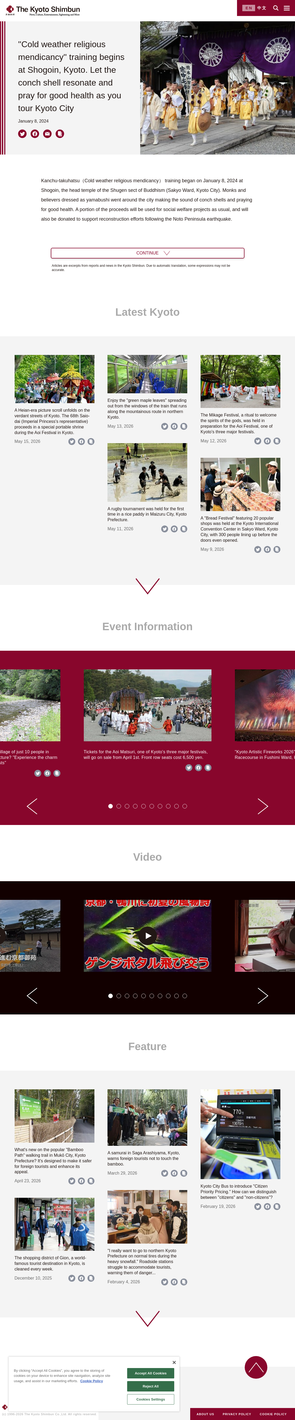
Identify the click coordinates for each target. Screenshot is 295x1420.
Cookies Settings (150, 1399)
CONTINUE (147, 253)
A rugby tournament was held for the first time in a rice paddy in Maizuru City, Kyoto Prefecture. (147, 514)
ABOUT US (205, 1414)
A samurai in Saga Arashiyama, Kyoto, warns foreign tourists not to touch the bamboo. (143, 1158)
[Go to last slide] (32, 806)
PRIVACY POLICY (237, 1414)
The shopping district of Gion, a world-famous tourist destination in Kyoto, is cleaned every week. (50, 1263)
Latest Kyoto (147, 312)
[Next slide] (263, 806)
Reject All (151, 1386)
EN (249, 8)
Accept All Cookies (151, 1373)
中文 (262, 8)
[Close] (174, 1362)
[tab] (110, 806)
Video (147, 857)
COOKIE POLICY (273, 1414)
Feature (147, 1046)
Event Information (147, 626)
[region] (94, 1384)
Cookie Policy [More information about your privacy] (91, 1381)
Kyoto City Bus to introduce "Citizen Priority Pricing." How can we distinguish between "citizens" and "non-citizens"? (238, 1192)
